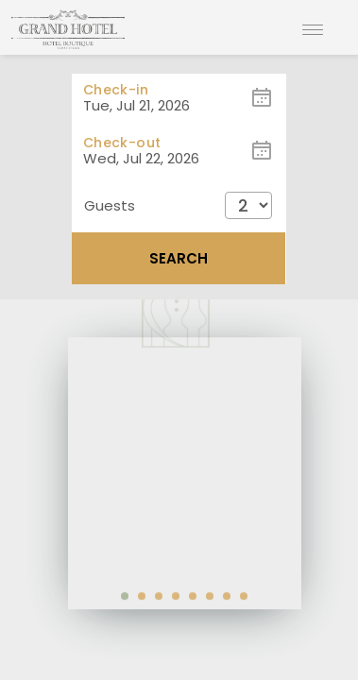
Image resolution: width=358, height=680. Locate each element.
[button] (178, 205)
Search (178, 258)
